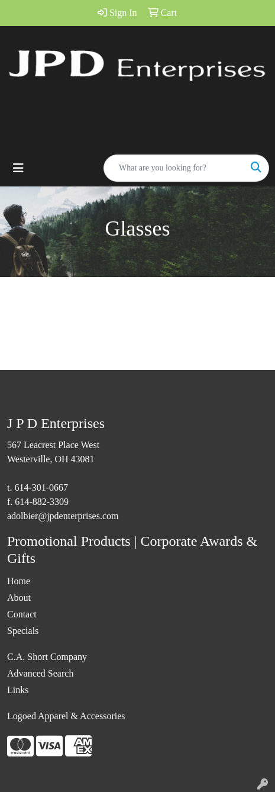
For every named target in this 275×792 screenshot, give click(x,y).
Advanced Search (40, 673)
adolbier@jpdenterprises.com (62, 516)
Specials (22, 631)
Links (17, 690)
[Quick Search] (173, 168)
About (19, 598)
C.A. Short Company (47, 657)
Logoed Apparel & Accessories (66, 716)
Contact (22, 614)
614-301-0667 (41, 487)
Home (18, 581)
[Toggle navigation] (18, 168)
